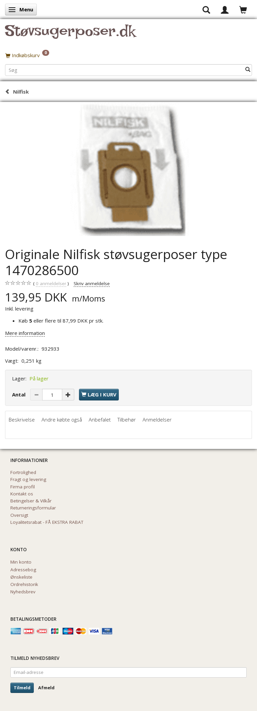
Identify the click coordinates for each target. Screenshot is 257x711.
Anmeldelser (157, 419)
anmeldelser (51, 283)
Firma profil (22, 487)
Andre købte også (61, 419)
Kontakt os (21, 494)
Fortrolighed (23, 472)
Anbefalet (100, 419)
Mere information (25, 333)
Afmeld (46, 688)
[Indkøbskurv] (128, 55)
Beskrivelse (22, 419)
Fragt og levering (28, 479)
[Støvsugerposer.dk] (70, 34)
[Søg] (247, 69)
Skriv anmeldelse (92, 283)
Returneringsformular (33, 508)
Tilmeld (22, 688)
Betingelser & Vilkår (31, 501)
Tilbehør (126, 419)
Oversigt (19, 515)
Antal (19, 394)
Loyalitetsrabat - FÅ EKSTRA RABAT (46, 522)
